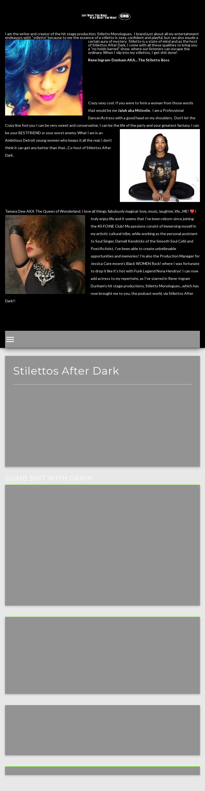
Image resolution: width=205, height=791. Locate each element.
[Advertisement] (102, 429)
